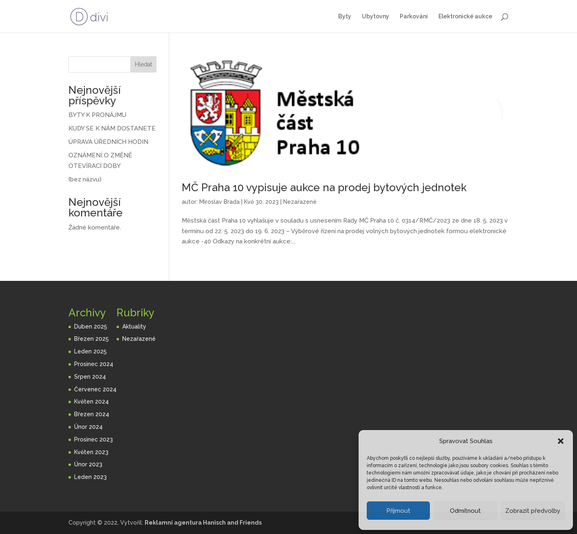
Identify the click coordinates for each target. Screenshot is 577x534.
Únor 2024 (88, 427)
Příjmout (398, 510)
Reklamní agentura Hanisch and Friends (203, 522)
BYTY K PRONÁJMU (97, 115)
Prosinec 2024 (93, 364)
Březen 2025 (91, 338)
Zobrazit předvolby (532, 510)
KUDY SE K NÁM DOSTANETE (112, 128)
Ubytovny (375, 16)
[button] (561, 441)
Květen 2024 (91, 401)
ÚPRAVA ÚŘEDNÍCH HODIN (108, 142)
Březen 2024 (91, 414)
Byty (344, 16)
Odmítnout (465, 510)
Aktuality (134, 326)
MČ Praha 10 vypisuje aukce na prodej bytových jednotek (324, 187)
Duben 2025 (90, 326)
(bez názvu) (84, 179)
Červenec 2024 (95, 389)
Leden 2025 (90, 351)
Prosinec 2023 (93, 439)
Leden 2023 (90, 477)
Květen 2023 (91, 452)
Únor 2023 (88, 464)
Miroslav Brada (219, 202)
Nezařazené (300, 202)
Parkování (414, 16)
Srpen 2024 (90, 376)
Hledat (143, 64)
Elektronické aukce (465, 16)
